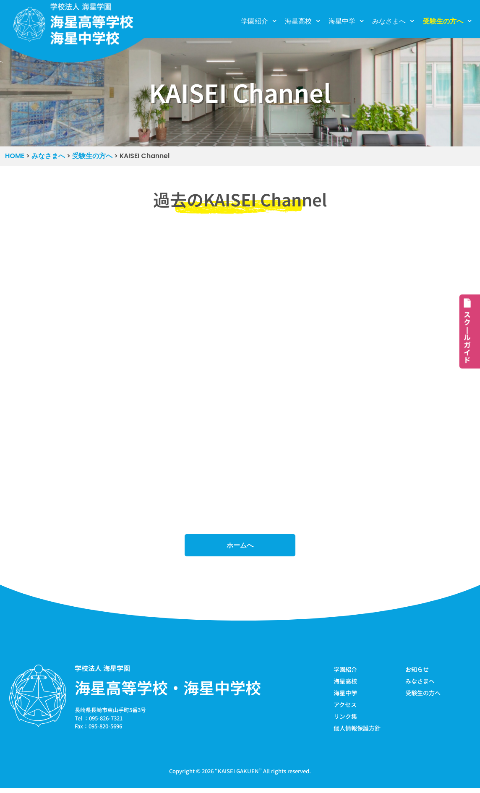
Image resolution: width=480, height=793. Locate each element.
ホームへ (240, 547)
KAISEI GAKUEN (238, 776)
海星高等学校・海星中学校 (168, 689)
